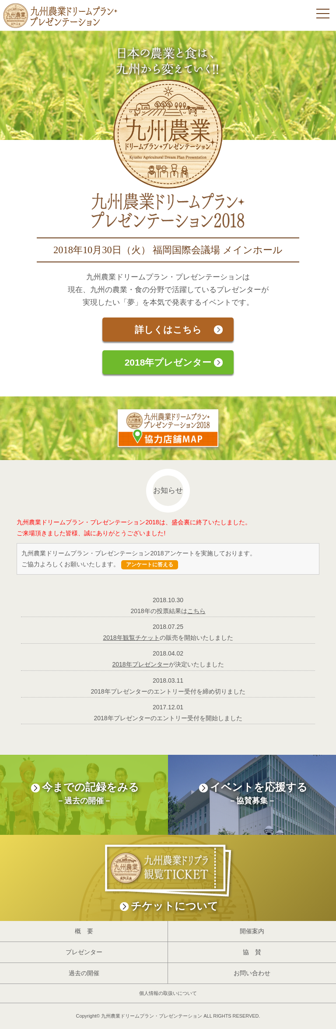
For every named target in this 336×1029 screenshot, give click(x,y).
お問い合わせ (252, 973)
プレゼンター (84, 952)
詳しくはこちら (168, 329)
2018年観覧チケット (131, 637)
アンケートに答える (149, 565)
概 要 (84, 931)
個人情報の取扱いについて (168, 993)
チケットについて (168, 873)
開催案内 (252, 931)
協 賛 (252, 952)
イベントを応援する (252, 794)
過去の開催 (84, 973)
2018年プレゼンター (168, 362)
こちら (196, 610)
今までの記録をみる (84, 794)
